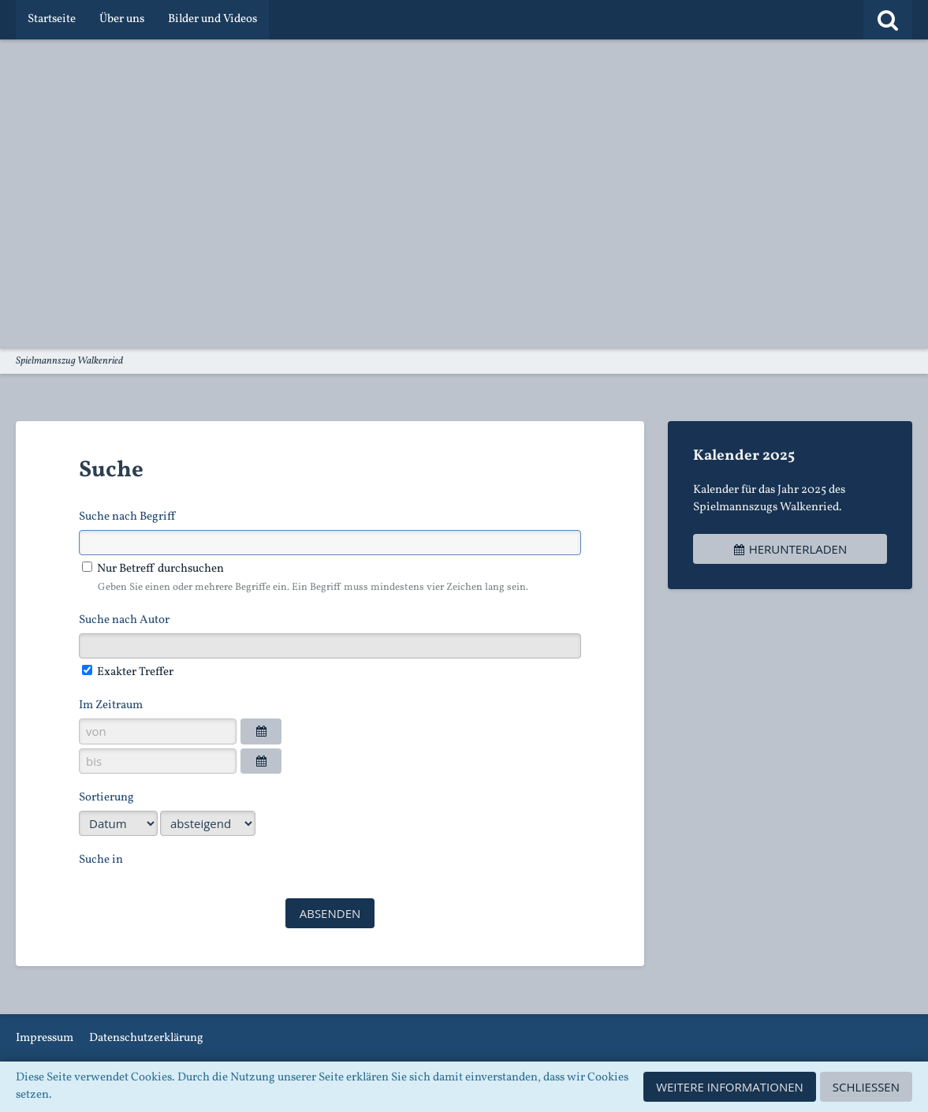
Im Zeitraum (111, 705)
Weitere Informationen (729, 1087)
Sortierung (106, 797)
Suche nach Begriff (127, 517)
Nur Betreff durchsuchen (153, 569)
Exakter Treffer (127, 672)
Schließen (866, 1087)
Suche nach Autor (124, 620)
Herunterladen (790, 549)
